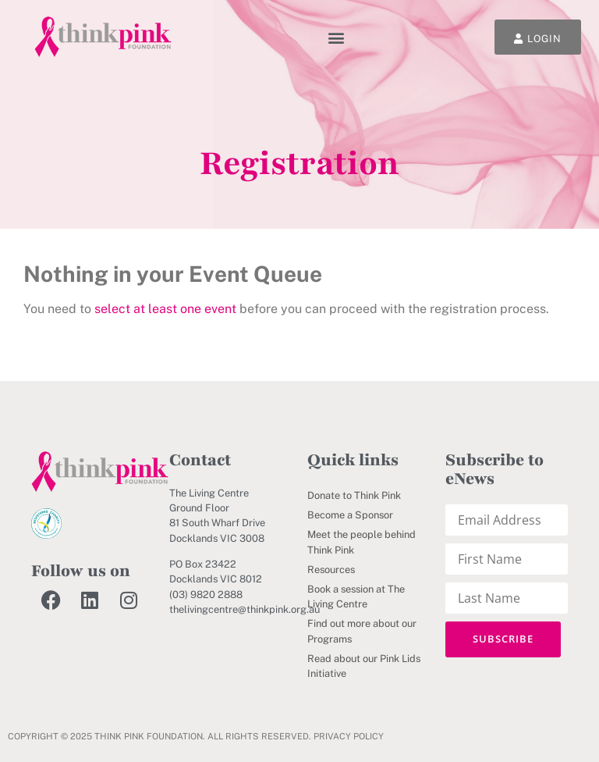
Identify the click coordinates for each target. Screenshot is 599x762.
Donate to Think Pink (354, 495)
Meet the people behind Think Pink (361, 542)
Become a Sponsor (350, 515)
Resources (331, 569)
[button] (336, 37)
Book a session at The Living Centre (356, 596)
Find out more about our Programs (361, 631)
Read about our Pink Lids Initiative (363, 666)
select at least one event (165, 308)
